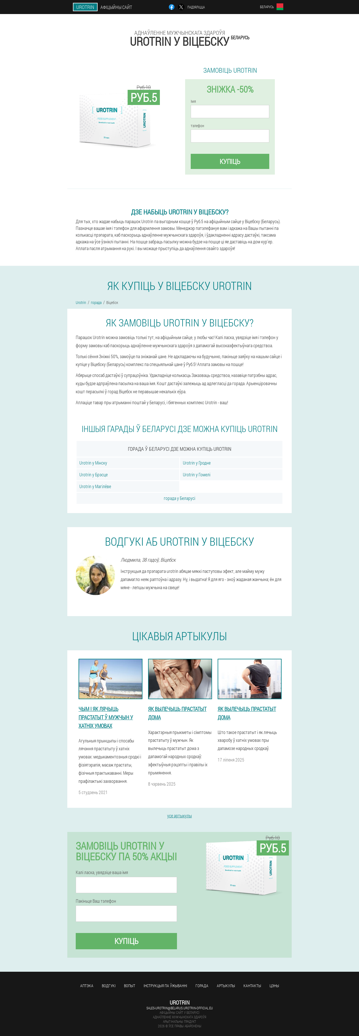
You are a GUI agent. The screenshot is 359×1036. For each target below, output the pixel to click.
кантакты (252, 985)
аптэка (86, 985)
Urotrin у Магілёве (95, 486)
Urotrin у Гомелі (196, 474)
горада (201, 985)
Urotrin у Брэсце (93, 474)
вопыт (129, 985)
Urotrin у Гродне (197, 463)
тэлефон (197, 126)
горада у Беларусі (179, 498)
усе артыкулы (179, 815)
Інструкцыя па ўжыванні (165, 985)
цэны (274, 985)
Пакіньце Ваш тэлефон (96, 901)
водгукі (109, 985)
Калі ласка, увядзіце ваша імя (102, 872)
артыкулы (226, 985)
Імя (193, 101)
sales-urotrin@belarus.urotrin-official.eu (179, 1008)
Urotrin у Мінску (93, 463)
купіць (230, 161)
